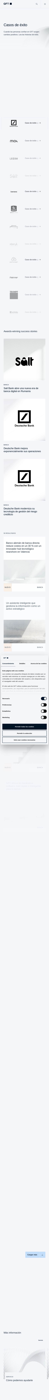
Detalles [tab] (22, 663)
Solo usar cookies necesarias (24, 740)
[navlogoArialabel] (8, 4)
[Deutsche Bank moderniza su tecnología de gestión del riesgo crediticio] (24, 487)
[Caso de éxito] (33, 123)
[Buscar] (37, 4)
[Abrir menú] (45, 4)
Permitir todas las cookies (24, 727)
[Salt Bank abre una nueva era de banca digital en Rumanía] (24, 366)
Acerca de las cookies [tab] (39, 663)
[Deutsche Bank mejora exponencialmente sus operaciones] (24, 426)
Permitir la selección (24, 733)
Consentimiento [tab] (8, 663)
